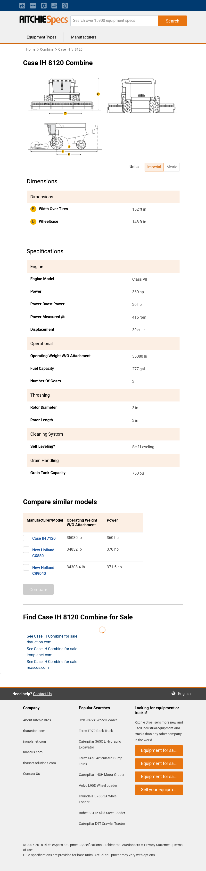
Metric (171, 167)
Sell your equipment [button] (160, 789)
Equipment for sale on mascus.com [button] (162, 776)
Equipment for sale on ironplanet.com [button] (162, 763)
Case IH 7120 (44, 538)
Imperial (154, 167)
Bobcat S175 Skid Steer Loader (102, 813)
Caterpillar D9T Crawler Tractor (102, 823)
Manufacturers (83, 37)
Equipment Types (41, 37)
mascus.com (32, 752)
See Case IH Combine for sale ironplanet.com (52, 652)
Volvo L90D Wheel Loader (98, 785)
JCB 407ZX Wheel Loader (98, 720)
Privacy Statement (158, 845)
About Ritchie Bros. (37, 720)
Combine (46, 49)
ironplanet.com (34, 741)
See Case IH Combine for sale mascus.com (52, 664)
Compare (38, 589)
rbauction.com (34, 731)
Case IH (64, 49)
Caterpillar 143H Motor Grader (101, 775)
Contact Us (42, 694)
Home (30, 49)
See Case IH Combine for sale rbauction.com (52, 639)
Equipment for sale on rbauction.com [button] (162, 750)
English (186, 693)
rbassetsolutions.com (39, 763)
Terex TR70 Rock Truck (96, 731)
